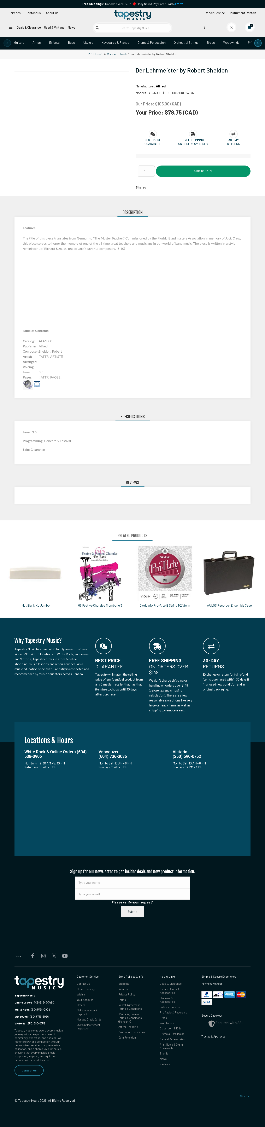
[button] (153, 140)
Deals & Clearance (29, 27)
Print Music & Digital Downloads (171, 1046)
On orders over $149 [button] (193, 143)
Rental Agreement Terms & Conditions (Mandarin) (130, 1017)
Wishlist (81, 994)
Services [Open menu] (15, 13)
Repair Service (215, 13)
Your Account (85, 999)
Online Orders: (23, 1002)
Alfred (161, 86)
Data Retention (127, 1037)
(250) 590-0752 (29, 1023)
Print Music (95, 54)
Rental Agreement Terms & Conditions (130, 1006)
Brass (211, 42)
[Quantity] (146, 171)
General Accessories (172, 1039)
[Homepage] (132, 15)
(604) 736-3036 (31, 1016)
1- (34, 1002)
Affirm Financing (128, 1026)
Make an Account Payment (87, 1012)
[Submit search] (97, 27)
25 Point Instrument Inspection (88, 1026)
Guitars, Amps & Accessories (169, 990)
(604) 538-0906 (32, 1009)
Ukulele (88, 42)
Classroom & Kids (170, 1028)
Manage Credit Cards (89, 1019)
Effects (54, 42)
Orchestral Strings (186, 42)
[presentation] (7, 43)
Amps (37, 42)
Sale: (26, 449)
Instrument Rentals (243, 13)
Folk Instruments (170, 1007)
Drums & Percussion (151, 42)
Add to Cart (203, 171)
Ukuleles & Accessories (167, 1000)
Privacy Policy (126, 994)
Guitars (19, 42)
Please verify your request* (132, 902)
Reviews (165, 1064)
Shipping (123, 983)
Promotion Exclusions (131, 1032)
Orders (81, 1005)
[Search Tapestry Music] (133, 27)
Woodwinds (231, 42)
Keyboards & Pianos (115, 42)
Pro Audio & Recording (173, 1012)
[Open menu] (10, 27)
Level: (27, 432)
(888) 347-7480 (45, 1002)
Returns (123, 989)
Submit (132, 911)
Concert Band (116, 54)
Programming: (33, 441)
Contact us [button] (33, 13)
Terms (122, 999)
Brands (164, 1053)
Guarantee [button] (153, 143)
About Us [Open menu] (52, 13)
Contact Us (29, 1070)
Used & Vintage (54, 27)
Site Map (245, 1096)
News (71, 27)
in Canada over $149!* (106, 4)
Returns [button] (233, 143)
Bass (71, 42)
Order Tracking (86, 989)
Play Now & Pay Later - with (160, 4)
